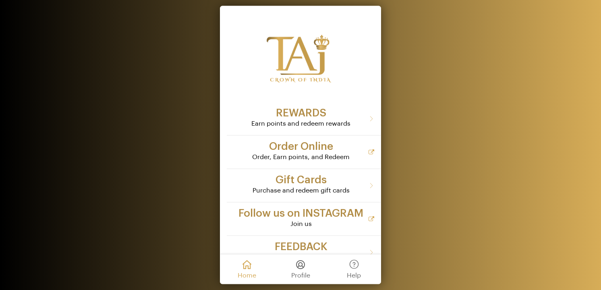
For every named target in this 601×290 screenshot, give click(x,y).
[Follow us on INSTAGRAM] (304, 218)
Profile (300, 268)
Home (247, 268)
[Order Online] (304, 151)
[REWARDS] (304, 118)
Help (354, 268)
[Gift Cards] (304, 185)
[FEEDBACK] (304, 252)
